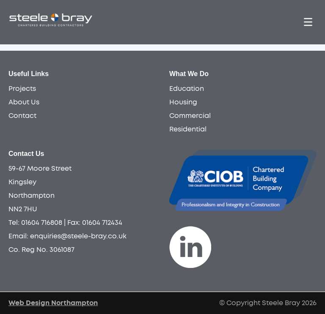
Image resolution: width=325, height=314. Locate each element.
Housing (183, 102)
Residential (188, 129)
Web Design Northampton (53, 303)
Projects (22, 88)
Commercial (190, 115)
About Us (23, 102)
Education (186, 88)
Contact (22, 115)
